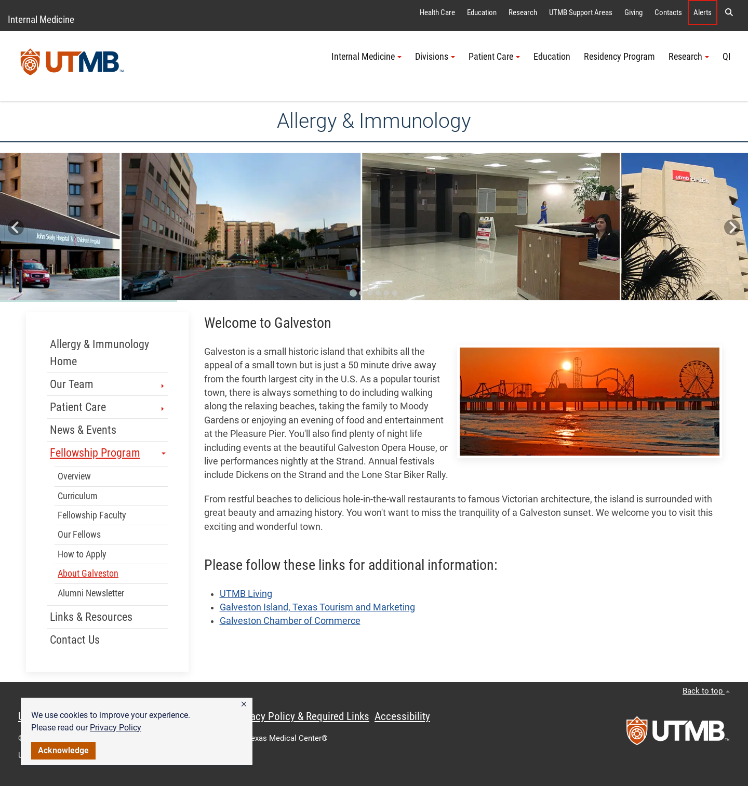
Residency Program (619, 56)
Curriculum (78, 496)
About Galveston (88, 573)
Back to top (706, 691)
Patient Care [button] (494, 56)
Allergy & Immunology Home (99, 353)
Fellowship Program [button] (108, 452)
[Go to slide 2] (361, 293)
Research (523, 12)
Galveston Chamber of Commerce (290, 621)
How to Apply (82, 554)
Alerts (702, 12)
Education (482, 12)
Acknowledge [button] (63, 750)
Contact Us (75, 639)
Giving (633, 12)
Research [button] (689, 56)
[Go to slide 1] (353, 293)
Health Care (437, 12)
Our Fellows (79, 534)
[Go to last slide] (16, 227)
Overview (74, 476)
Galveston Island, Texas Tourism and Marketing (317, 607)
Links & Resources (91, 616)
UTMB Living (246, 594)
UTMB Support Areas (580, 12)
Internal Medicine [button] (366, 56)
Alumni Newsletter (91, 593)
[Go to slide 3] (369, 293)
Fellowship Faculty (92, 515)
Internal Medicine (41, 19)
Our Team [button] (108, 384)
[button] (244, 704)
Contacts (668, 12)
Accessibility (402, 716)
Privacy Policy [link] (115, 727)
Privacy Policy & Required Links (301, 716)
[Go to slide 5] (386, 293)
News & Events (83, 429)
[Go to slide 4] (378, 293)
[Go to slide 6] (394, 293)
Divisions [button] (435, 56)
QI (727, 56)
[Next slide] (732, 227)
